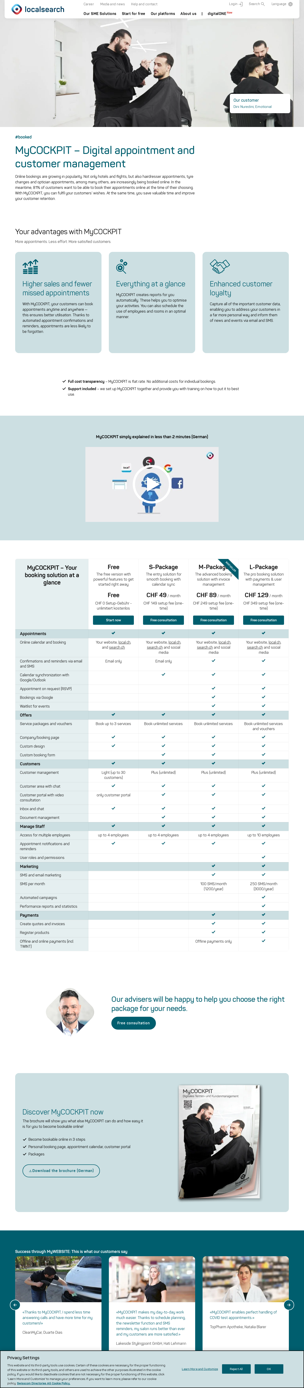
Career (89, 4)
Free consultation (133, 630)
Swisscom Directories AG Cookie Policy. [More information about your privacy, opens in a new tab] (43, 1383)
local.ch (211, 1285)
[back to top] (273, 1280)
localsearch (155, 1276)
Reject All (236, 1369)
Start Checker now (45, 1082)
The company (157, 1284)
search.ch (213, 1298)
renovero (213, 1322)
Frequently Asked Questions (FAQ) (161, 1297)
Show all (23, 970)
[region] (152, 1369)
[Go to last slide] (15, 912)
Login (235, 4)
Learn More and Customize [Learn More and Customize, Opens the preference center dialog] (200, 1369)
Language (279, 4)
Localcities (214, 1334)
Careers (153, 1310)
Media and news (112, 4)
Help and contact (144, 4)
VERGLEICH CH (218, 1310)
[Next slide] (289, 912)
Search (257, 4)
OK (269, 1369)
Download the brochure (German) (61, 778)
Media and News (160, 1320)
